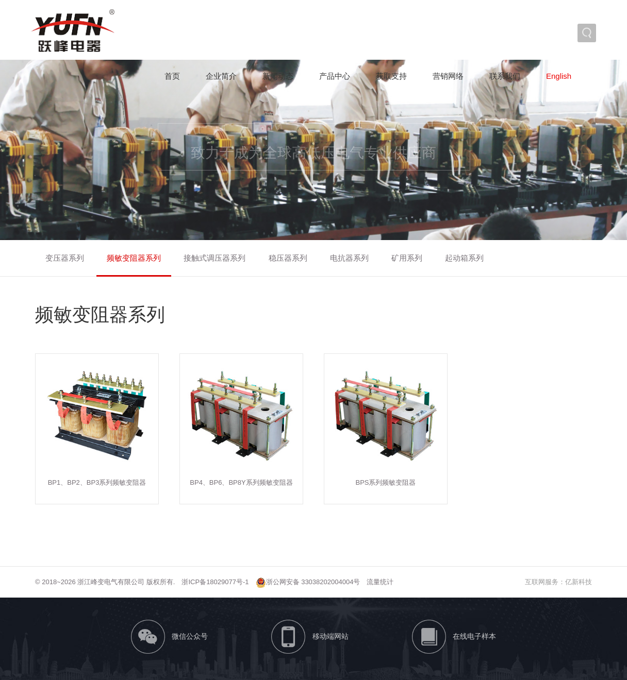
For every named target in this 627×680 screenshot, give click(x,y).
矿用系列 (406, 257)
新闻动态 (277, 76)
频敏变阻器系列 (134, 257)
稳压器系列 (288, 257)
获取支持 (391, 76)
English (558, 76)
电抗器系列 (349, 257)
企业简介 (221, 76)
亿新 (572, 582)
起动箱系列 (464, 257)
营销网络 (448, 76)
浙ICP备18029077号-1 (215, 582)
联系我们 (504, 76)
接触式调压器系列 (214, 257)
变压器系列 (64, 257)
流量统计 (380, 582)
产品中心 (334, 76)
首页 (172, 76)
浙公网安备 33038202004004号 (308, 582)
